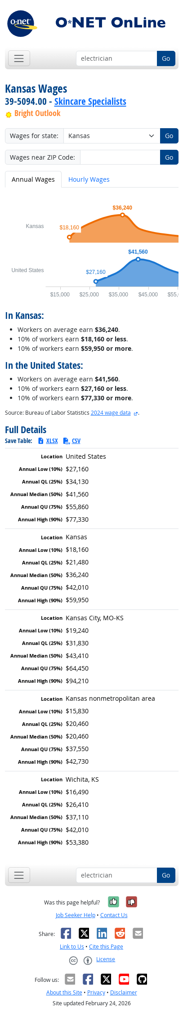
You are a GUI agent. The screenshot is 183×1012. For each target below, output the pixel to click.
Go (166, 58)
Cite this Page (106, 946)
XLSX (47, 440)
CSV (71, 440)
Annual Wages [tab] (33, 179)
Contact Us (114, 915)
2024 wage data (111, 412)
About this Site (64, 992)
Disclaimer (123, 992)
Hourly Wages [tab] (89, 179)
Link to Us (72, 946)
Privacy (96, 992)
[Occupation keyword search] (116, 58)
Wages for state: (34, 135)
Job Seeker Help (75, 915)
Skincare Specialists (90, 101)
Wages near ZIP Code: (42, 157)
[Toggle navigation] (19, 58)
